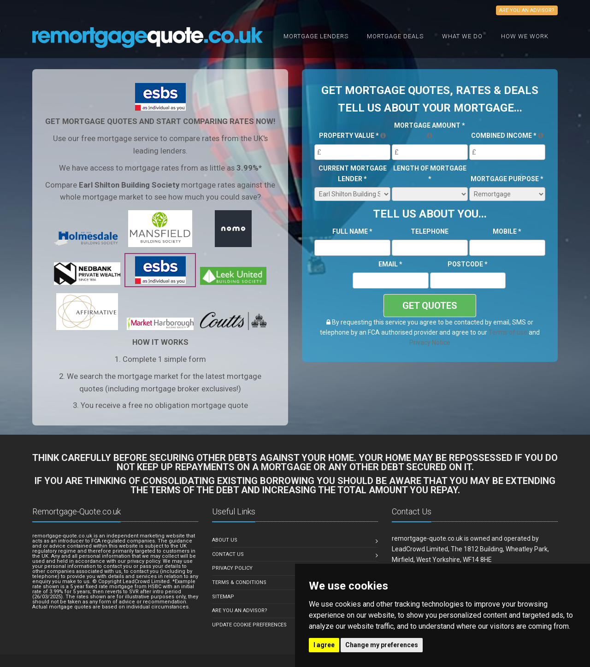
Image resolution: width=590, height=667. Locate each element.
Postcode (468, 264)
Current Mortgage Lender (353, 173)
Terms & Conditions (239, 582)
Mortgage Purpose (507, 179)
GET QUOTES (429, 305)
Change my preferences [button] (381, 645)
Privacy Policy (232, 568)
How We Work (525, 36)
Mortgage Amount (429, 130)
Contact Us (228, 554)
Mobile (507, 231)
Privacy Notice (429, 342)
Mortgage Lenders (315, 36)
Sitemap (223, 597)
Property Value (352, 135)
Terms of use (508, 332)
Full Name (352, 231)
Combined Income (507, 135)
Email (390, 264)
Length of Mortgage (429, 173)
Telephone (429, 231)
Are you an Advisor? (239, 611)
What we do (462, 36)
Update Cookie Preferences (249, 625)
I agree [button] (324, 645)
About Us (224, 540)
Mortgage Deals (395, 36)
